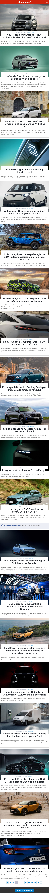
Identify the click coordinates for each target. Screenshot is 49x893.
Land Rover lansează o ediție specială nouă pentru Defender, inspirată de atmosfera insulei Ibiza (24, 651)
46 (29, 882)
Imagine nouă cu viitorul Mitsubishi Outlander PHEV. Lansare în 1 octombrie (24, 693)
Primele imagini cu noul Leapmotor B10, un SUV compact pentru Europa (24, 299)
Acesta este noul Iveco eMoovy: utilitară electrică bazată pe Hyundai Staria (24, 735)
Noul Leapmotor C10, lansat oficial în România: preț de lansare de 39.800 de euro (24, 124)
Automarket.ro (25, 2)
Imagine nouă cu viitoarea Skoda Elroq (23, 470)
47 (32, 882)
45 (26, 882)
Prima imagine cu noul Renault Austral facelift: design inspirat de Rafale (24, 869)
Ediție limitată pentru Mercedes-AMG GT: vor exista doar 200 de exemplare (24, 780)
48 (35, 882)
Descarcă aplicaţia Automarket (24, 890)
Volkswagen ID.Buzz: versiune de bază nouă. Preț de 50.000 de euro (24, 212)
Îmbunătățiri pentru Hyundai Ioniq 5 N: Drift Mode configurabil (24, 562)
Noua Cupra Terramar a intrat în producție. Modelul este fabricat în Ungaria (24, 606)
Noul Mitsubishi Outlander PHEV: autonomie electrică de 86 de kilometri (24, 36)
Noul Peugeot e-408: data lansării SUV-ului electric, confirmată (24, 343)
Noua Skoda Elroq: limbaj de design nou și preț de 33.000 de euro (24, 77)
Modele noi (31, 32)
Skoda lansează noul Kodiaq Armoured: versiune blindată (24, 430)
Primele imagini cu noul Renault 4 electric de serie (24, 170)
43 (19, 882)
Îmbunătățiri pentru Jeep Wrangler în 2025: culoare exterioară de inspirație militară (24, 257)
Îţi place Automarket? (12, 525)
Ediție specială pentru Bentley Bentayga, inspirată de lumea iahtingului (24, 388)
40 (10, 882)
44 (23, 882)
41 (13, 882)
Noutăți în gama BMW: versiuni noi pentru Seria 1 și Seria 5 (24, 510)
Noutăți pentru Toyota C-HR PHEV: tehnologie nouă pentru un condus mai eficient (24, 825)
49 (38, 882)
